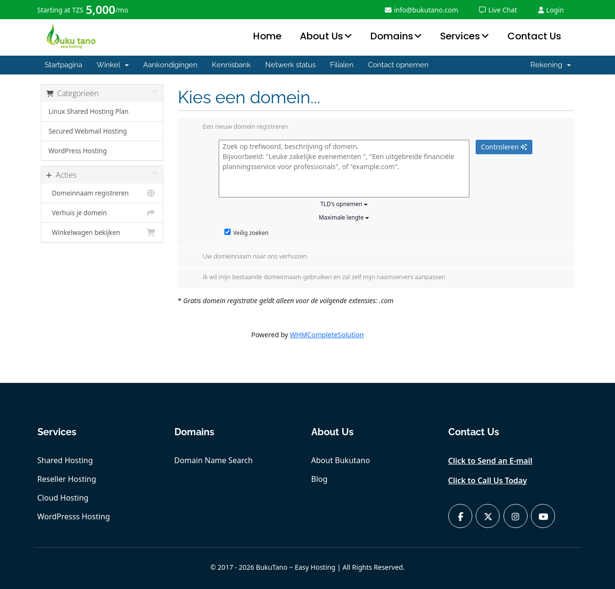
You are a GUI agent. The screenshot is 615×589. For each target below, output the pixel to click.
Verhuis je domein (102, 213)
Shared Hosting (65, 460)
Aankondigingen (170, 65)
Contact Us (534, 36)
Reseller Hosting (67, 479)
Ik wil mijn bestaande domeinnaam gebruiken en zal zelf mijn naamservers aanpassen (316, 277)
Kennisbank (231, 65)
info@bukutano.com (421, 9)
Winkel (113, 65)
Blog (319, 479)
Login (551, 9)
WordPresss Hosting (73, 516)
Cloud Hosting (63, 497)
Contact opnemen (398, 65)
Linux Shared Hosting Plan (89, 111)
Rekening (550, 65)
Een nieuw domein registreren (237, 127)
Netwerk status (290, 65)
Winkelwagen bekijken (102, 232)
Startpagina (63, 65)
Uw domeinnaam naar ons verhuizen (247, 257)
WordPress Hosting (78, 151)
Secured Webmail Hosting (88, 131)
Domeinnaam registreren (102, 193)
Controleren (504, 146)
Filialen (342, 65)
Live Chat (498, 9)
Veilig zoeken (246, 233)
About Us (321, 36)
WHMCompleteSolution (327, 334)
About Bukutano (340, 460)
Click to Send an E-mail (490, 460)
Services (460, 36)
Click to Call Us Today (487, 480)
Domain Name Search (213, 460)
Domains (391, 36)
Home (267, 36)
